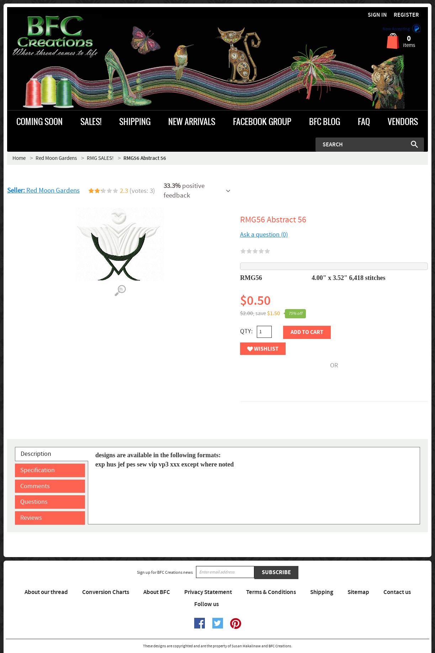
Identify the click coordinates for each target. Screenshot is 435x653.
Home (19, 158)
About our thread (46, 592)
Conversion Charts (105, 592)
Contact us (397, 592)
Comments (35, 486)
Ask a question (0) (264, 235)
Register (406, 15)
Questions (34, 502)
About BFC (156, 592)
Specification (37, 470)
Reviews (31, 518)
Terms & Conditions (271, 592)
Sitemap (358, 592)
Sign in (377, 15)
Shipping (321, 592)
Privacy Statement (208, 592)
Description (36, 454)
